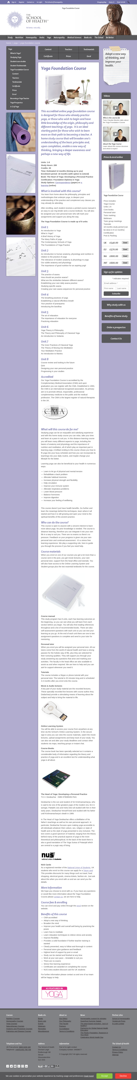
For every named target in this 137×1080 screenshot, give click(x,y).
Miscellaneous (43, 1031)
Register (21, 2)
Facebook (7, 1066)
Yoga (49, 37)
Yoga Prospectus (16, 102)
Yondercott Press (118, 1021)
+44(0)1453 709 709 (23, 1050)
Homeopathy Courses (14, 1021)
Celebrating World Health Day (91, 1037)
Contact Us (116, 338)
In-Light (39, 2)
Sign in (14, 2)
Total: (121, 2)
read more (88, 1076)
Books (40, 1019)
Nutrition (19, 37)
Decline (123, 1076)
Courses (9, 1015)
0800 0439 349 (25, 1047)
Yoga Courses (11, 1024)
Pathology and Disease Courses (18, 1031)
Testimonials (17, 82)
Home (8, 43)
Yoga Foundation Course (30, 43)
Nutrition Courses (13, 1019)
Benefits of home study (116, 316)
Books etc (88, 37)
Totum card (88, 870)
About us (63, 1015)
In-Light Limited (118, 1024)
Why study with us (116, 304)
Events (40, 1024)
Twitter (11, 1066)
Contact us (30, 2)
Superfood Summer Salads (90, 1021)
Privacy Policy (117, 1052)
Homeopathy (31, 37)
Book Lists (42, 1021)
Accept (104, 1076)
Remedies (42, 1029)
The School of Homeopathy (54, 2)
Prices (14, 90)
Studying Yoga (15, 57)
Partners (62, 1026)
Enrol (14, 94)
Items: (111, 2)
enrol (79, 906)
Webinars (41, 1026)
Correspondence (63, 182)
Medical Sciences (74, 37)
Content (15, 74)
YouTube (15, 1066)
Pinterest (19, 1066)
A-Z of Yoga (14, 106)
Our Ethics (63, 1019)
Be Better (110, 37)
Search (128, 2)
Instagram (22, 1066)
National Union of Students (78, 867)
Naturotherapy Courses (15, 1026)
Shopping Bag (101, 2)
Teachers (15, 78)
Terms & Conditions (66, 1031)
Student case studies (18, 61)
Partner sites (117, 1015)
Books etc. (42, 1015)
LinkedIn (26, 1066)
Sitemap (115, 1055)
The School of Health (120, 1043)
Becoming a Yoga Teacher (19, 98)
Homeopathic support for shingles (93, 1019)
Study (10, 37)
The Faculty (63, 1024)
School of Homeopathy (121, 1019)
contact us (58, 897)
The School (99, 37)
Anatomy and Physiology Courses (19, 1029)
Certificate (16, 86)
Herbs (41, 37)
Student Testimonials (18, 65)
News (82, 1015)
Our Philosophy (65, 1021)
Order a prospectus (116, 327)
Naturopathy (59, 37)
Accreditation (64, 1029)
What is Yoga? (15, 53)
